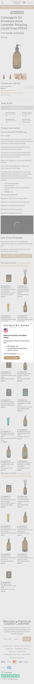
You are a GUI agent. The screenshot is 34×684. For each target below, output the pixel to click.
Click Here (20, 354)
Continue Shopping (12, 358)
